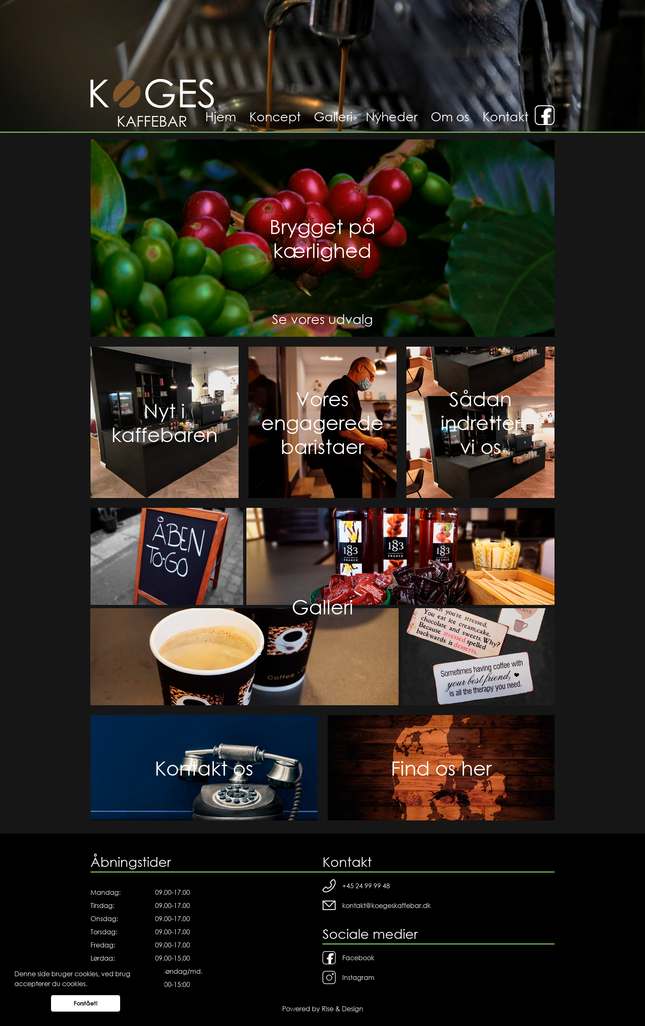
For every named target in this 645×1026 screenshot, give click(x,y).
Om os (450, 116)
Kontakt (506, 116)
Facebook (348, 957)
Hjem (220, 116)
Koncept (275, 116)
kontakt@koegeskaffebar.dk (376, 905)
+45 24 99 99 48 (356, 885)
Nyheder (392, 116)
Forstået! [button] (85, 1003)
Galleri (333, 116)
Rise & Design (342, 1008)
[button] (90, 985)
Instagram (348, 977)
